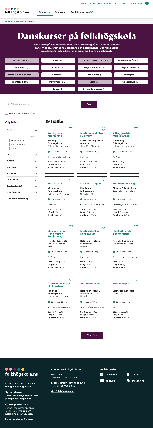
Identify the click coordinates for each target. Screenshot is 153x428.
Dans (31, 21)
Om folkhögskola (81, 12)
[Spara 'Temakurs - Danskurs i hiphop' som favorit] (104, 179)
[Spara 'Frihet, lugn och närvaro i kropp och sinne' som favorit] (104, 279)
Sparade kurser (135, 3)
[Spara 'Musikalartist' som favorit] (71, 179)
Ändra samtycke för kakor (20, 419)
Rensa (33, 136)
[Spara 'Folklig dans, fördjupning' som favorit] (71, 129)
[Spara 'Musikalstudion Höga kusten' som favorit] (104, 227)
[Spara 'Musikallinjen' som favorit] (136, 279)
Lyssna (83, 3)
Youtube (107, 380)
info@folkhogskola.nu (72, 383)
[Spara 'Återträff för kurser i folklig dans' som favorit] (71, 279)
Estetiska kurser (15, 21)
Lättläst (92, 3)
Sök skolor (61, 12)
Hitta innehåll (121, 3)
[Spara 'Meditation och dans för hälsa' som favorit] (136, 227)
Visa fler (92, 335)
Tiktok (133, 374)
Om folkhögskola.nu (62, 391)
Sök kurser (45, 12)
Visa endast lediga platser (22, 113)
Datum (14, 148)
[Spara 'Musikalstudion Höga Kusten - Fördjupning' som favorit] (71, 227)
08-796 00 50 (68, 386)
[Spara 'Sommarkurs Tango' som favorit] (136, 179)
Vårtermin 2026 (17, 140)
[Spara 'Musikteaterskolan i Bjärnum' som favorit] (104, 129)
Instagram (135, 380)
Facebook (108, 374)
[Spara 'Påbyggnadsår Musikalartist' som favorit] (136, 129)
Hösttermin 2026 (18, 144)
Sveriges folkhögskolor (18, 386)
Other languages (105, 3)
